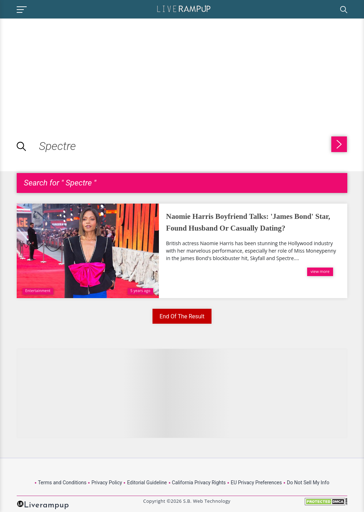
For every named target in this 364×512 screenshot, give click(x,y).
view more (320, 271)
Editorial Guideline (147, 482)
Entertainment (37, 290)
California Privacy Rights (199, 482)
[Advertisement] (59, 68)
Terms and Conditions (62, 482)
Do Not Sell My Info (308, 482)
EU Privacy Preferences (256, 482)
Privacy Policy (106, 482)
